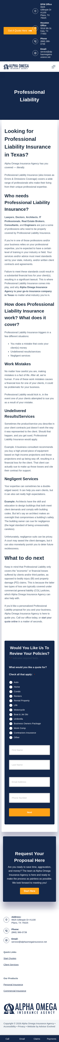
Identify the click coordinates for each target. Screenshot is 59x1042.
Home (17, 687)
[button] (29, 891)
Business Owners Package (27, 723)
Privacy (21, 1026)
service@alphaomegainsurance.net (46, 54)
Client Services (11, 964)
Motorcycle (19, 709)
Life (15, 705)
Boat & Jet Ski (21, 714)
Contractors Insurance (25, 732)
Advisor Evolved (47, 1026)
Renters (18, 696)
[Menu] (53, 67)
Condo (17, 691)
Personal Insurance (13, 984)
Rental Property (22, 700)
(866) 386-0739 (19, 932)
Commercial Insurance (15, 991)
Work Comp (20, 728)
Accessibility (10, 1026)
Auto (16, 682)
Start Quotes (10, 958)
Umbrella (18, 719)
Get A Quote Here (20, 31)
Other (17, 737)
